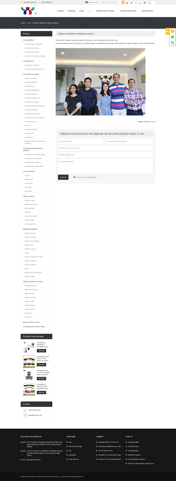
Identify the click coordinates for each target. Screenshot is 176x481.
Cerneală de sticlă (30, 121)
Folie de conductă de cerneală (34, 257)
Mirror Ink (27, 125)
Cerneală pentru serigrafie (32, 162)
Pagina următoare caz (145, 122)
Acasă (61, 11)
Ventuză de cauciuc (30, 285)
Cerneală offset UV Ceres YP (108, 442)
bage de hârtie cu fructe (31, 322)
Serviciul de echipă (75, 446)
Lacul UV (27, 175)
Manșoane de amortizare (32, 241)
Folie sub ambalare (30, 264)
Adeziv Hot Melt (29, 208)
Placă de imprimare (30, 237)
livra (70, 442)
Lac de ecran (28, 183)
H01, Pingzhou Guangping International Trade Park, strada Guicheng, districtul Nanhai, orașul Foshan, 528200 (45, 444)
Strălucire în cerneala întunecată (34, 117)
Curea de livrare (29, 309)
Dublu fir (27, 253)
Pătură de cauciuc (30, 233)
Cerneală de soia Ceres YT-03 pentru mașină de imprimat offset (43, 359)
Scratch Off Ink (29, 133)
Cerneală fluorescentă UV (32, 114)
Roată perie (28, 313)
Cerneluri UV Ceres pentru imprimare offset (113, 455)
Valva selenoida (29, 293)
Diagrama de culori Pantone (33, 272)
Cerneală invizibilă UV (31, 82)
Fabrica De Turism (105, 11)
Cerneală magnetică (31, 94)
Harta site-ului (73, 459)
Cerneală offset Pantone (32, 52)
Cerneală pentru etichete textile (34, 326)
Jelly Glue (28, 212)
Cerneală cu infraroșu (31, 110)
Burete (27, 268)
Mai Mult (41, 351)
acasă (23, 23)
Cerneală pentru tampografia (33, 158)
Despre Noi (147, 11)
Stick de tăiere (29, 245)
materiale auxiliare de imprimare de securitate (35, 142)
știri (81, 11)
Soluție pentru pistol (30, 216)
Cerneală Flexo (28, 61)
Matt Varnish (28, 191)
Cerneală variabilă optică (32, 90)
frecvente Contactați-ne (31, 436)
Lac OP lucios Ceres (105, 451)
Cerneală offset (28, 40)
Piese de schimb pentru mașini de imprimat (143, 463)
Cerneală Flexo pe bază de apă (34, 69)
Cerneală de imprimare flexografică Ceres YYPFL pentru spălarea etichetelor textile (43, 345)
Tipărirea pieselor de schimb (33, 281)
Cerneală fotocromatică (32, 102)
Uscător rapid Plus (30, 224)
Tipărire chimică (28, 196)
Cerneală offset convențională (34, 44)
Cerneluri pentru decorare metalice (35, 56)
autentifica (72, 455)
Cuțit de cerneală (30, 276)
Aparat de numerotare (31, 289)
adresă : (23, 442)
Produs (71, 11)
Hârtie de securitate (30, 78)
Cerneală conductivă (31, 129)
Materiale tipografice (30, 229)
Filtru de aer (28, 317)
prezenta (63, 177)
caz (29, 23)
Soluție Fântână (29, 220)
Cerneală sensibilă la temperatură (35, 106)
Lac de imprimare (29, 171)
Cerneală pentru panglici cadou (34, 166)
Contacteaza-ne (128, 11)
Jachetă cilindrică (30, 305)
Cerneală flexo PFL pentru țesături (35, 154)
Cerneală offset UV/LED (32, 48)
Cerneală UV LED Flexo (32, 65)
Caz (89, 11)
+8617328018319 (47, 2)
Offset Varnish (29, 179)
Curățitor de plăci (30, 200)
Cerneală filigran (29, 86)
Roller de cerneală (30, 297)
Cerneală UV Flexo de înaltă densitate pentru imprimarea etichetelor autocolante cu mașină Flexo (42, 386)
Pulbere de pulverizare (31, 204)
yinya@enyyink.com (30, 2)
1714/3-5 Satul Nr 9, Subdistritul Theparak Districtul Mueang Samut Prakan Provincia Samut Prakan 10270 (45, 453)
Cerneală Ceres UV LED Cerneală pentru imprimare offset (43, 373)
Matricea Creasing (30, 249)
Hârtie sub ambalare (31, 261)
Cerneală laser (29, 137)
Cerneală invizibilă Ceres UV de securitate (113, 446)
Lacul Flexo (28, 187)
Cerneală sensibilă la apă (32, 98)
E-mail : (23, 460)
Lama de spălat (29, 301)
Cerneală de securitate (31, 74)
